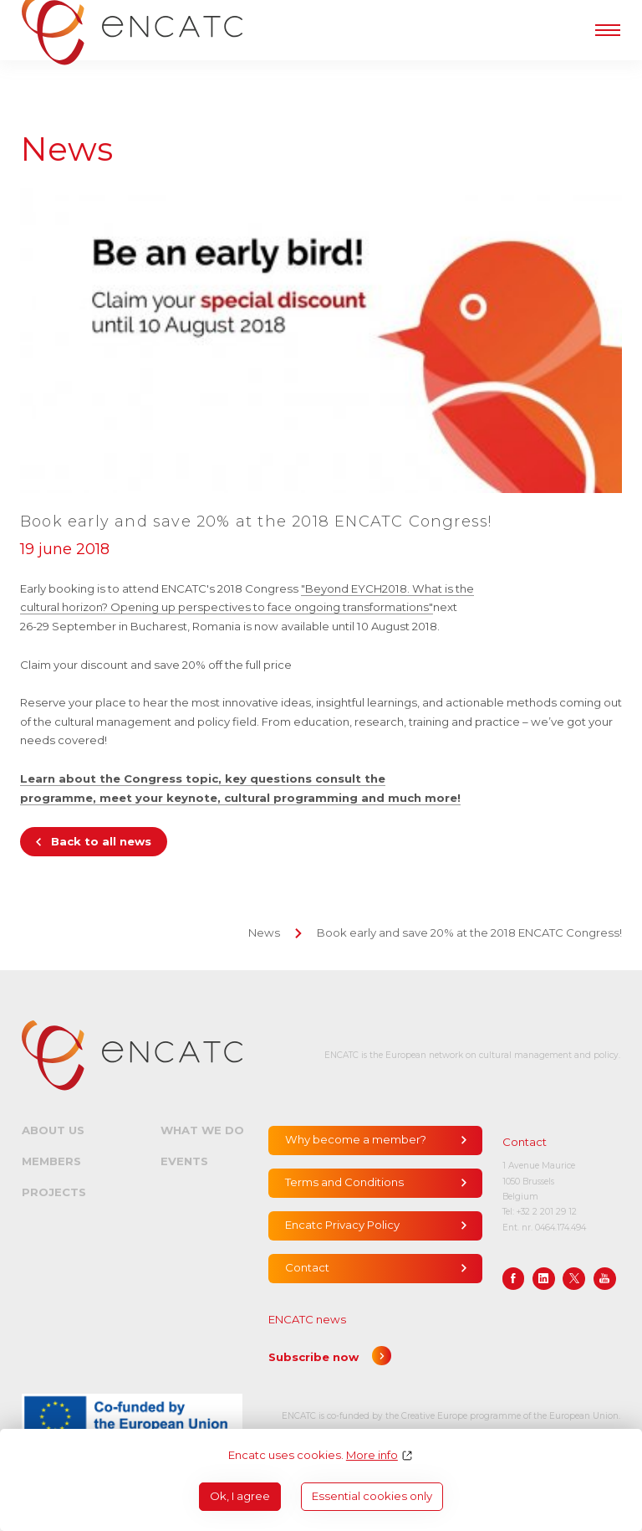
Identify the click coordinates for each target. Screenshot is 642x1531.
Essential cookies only (372, 1496)
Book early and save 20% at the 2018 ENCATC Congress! (469, 932)
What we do (202, 1130)
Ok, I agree (240, 1496)
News (264, 932)
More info (372, 1455)
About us (53, 1130)
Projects (54, 1192)
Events (184, 1161)
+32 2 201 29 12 (547, 1211)
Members (51, 1161)
